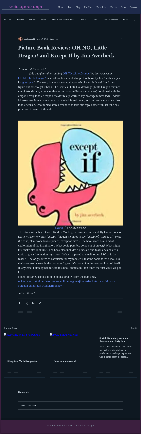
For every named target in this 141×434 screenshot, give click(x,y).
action (43, 19)
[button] (133, 19)
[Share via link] (40, 303)
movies (94, 19)
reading (22, 293)
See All (134, 328)
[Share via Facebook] (19, 303)
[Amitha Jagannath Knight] (25, 7)
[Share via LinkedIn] (33, 303)
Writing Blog (32, 293)
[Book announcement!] (70, 344)
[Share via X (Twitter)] (26, 303)
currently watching (110, 19)
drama (126, 19)
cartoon (32, 19)
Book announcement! (65, 361)
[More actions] (121, 39)
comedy (83, 19)
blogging (20, 19)
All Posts (7, 19)
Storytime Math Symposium (23, 361)
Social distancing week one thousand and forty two (114, 340)
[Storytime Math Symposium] (24, 344)
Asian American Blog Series (63, 19)
